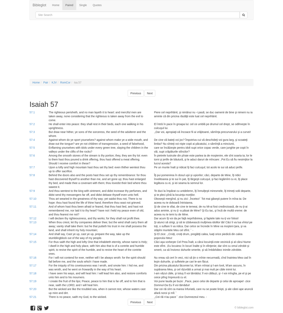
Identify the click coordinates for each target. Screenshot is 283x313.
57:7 (32, 167)
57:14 (32, 234)
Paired (69, 5)
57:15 (32, 241)
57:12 (32, 218)
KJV (54, 82)
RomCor (65, 82)
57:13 (32, 222)
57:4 (32, 139)
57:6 (32, 155)
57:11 (32, 206)
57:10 (32, 198)
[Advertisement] (141, 51)
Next (150, 93)
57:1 (32, 112)
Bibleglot (39, 5)
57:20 (32, 289)
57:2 (32, 124)
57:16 (32, 257)
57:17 (32, 265)
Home (55, 5)
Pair (45, 82)
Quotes (97, 5)
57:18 (32, 273)
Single (83, 5)
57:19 (32, 281)
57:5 (32, 147)
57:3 (32, 132)
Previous (135, 93)
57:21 (32, 296)
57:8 (32, 175)
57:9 (32, 190)
